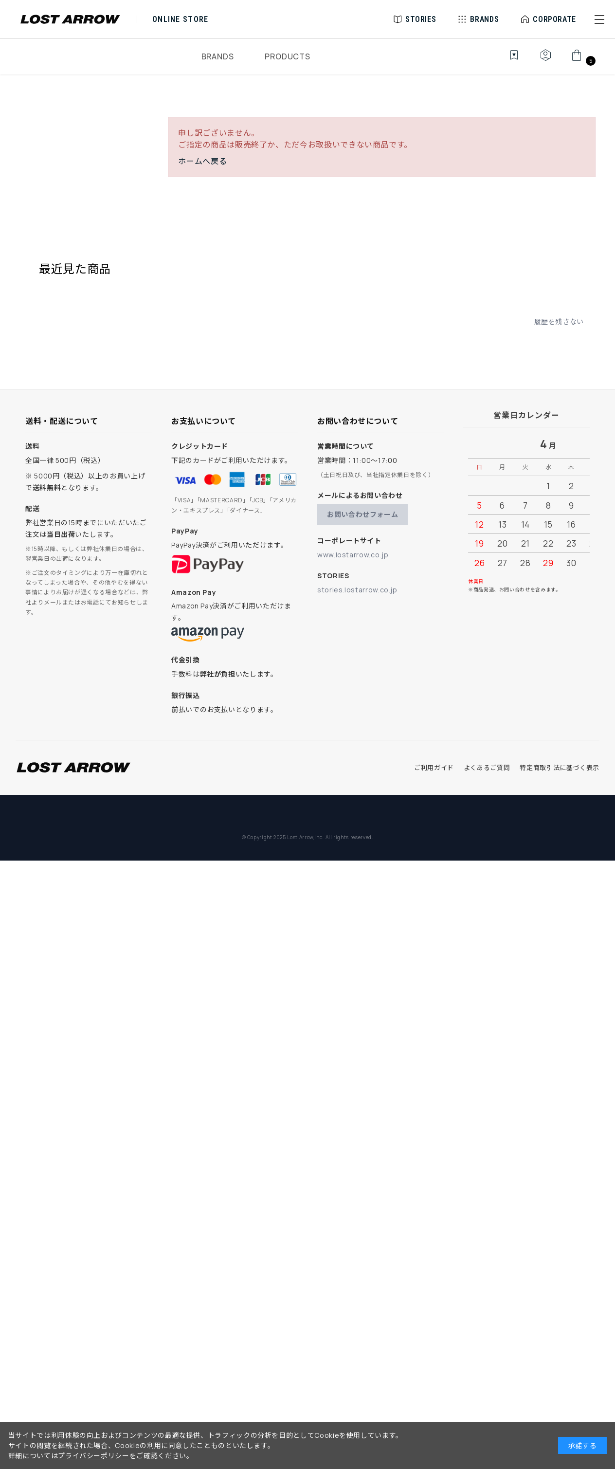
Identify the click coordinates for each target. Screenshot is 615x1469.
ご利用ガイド (434, 767)
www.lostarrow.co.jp (352, 554)
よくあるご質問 (487, 767)
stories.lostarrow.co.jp (357, 589)
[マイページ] (545, 60)
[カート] (582, 60)
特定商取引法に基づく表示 (559, 767)
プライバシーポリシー (93, 1455)
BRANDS (217, 56)
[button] (599, 19)
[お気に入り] (507, 60)
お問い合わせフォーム (362, 514)
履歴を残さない (559, 321)
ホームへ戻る (202, 161)
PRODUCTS (287, 56)
